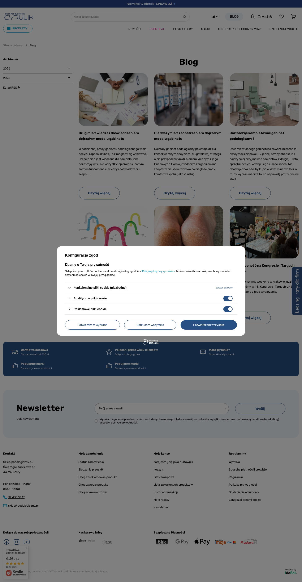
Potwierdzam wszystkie (209, 324)
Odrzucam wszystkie (150, 324)
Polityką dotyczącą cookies (158, 271)
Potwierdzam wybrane (92, 324)
